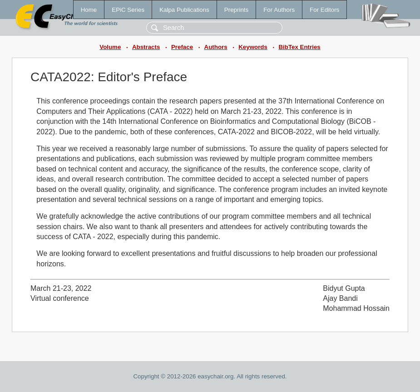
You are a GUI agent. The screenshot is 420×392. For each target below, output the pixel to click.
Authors (215, 47)
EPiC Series (128, 9)
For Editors (324, 9)
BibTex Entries (299, 47)
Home (89, 9)
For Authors (279, 9)
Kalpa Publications (184, 9)
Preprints (236, 9)
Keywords (252, 47)
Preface (182, 47)
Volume (110, 47)
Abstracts (146, 47)
